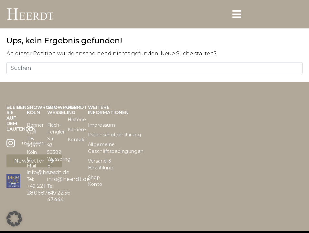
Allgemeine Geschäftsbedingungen (95, 148)
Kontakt (74, 140)
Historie (74, 119)
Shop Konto (95, 181)
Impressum (95, 125)
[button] (14, 219)
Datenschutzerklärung (95, 135)
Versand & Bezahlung (95, 164)
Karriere (74, 129)
